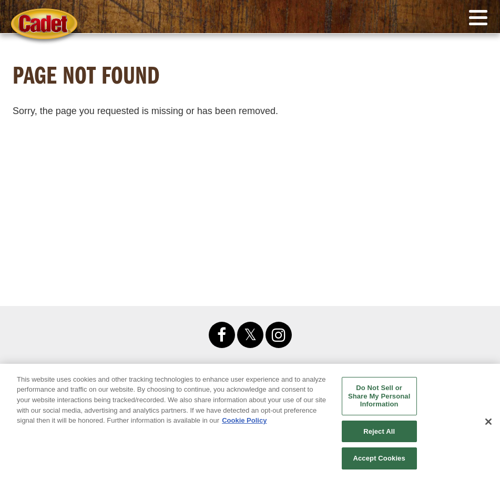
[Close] (488, 421)
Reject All (379, 431)
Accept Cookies (379, 458)
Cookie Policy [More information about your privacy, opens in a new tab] (244, 420)
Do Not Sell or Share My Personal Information (379, 396)
